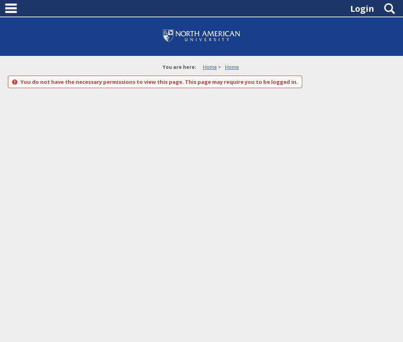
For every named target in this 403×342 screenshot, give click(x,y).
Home (210, 67)
